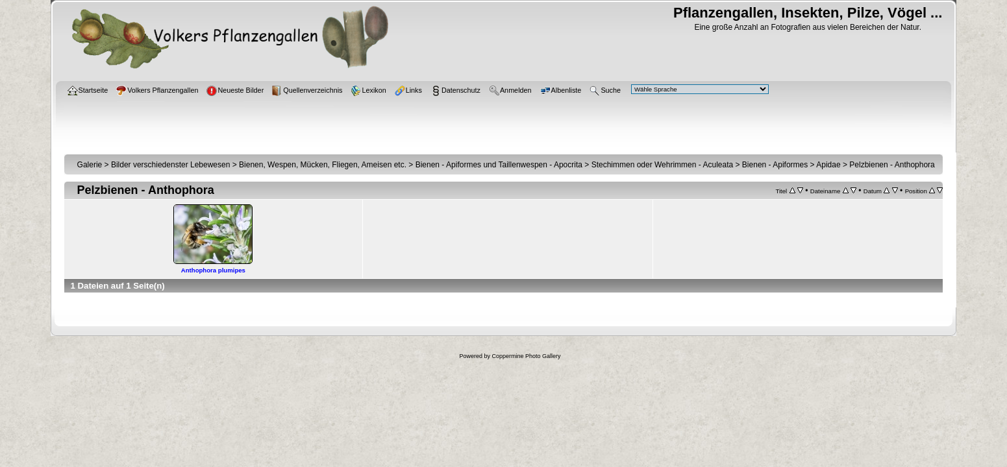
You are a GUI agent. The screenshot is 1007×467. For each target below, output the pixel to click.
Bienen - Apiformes (775, 164)
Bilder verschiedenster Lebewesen (170, 164)
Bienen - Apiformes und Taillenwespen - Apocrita (499, 164)
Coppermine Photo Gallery (525, 356)
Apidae (828, 164)
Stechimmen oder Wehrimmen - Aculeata (662, 164)
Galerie (90, 164)
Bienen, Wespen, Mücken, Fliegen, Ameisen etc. (322, 164)
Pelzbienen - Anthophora (891, 164)
